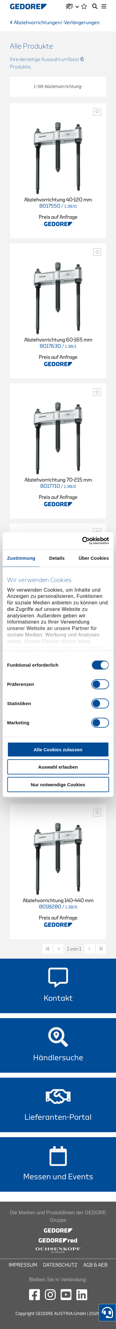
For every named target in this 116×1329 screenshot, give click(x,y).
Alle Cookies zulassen (58, 749)
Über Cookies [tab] (94, 557)
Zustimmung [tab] (21, 557)
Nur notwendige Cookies (58, 784)
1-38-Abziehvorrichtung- (58, 86)
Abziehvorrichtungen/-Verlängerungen (57, 22)
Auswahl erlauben (58, 767)
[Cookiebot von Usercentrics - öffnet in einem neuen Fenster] (82, 541)
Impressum (23, 1265)
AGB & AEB (95, 1265)
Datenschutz (60, 1265)
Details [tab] (57, 557)
